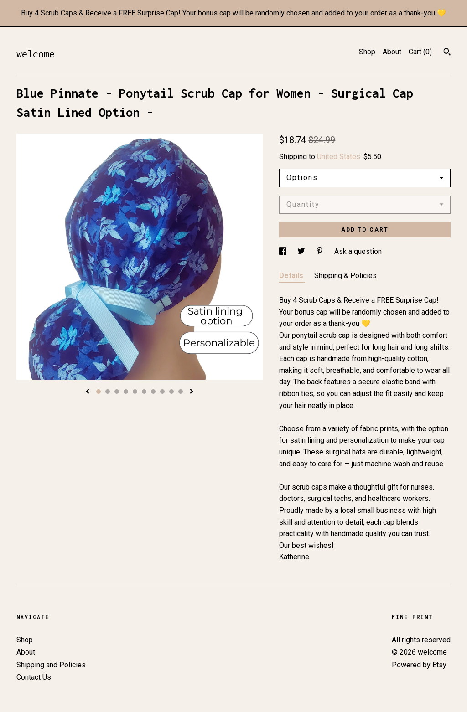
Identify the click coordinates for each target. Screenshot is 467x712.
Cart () (420, 51)
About (392, 51)
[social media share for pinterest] (320, 251)
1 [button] (98, 391)
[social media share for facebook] (283, 251)
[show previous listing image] (87, 392)
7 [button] (153, 391)
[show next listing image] (191, 392)
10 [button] (180, 391)
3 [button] (116, 391)
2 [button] (107, 391)
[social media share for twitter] (302, 251)
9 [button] (171, 391)
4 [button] (126, 391)
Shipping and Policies (51, 664)
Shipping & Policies (345, 275)
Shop (367, 51)
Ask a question (358, 251)
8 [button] (162, 391)
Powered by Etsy (419, 664)
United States (338, 156)
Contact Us (33, 677)
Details (292, 275)
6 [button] (144, 391)
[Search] (447, 53)
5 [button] (135, 391)
